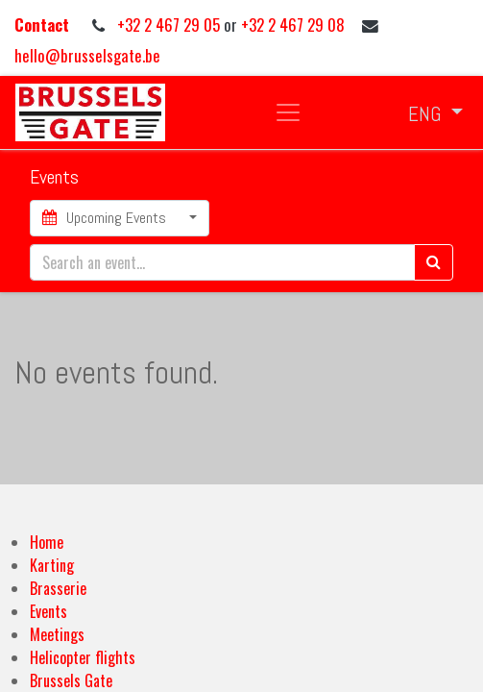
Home (46, 542)
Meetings (57, 634)
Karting (52, 565)
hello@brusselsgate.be (87, 55)
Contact (43, 24)
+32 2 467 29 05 (170, 24)
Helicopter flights (82, 657)
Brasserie (58, 588)
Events (48, 611)
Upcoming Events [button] (106, 218)
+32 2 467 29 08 (293, 24)
